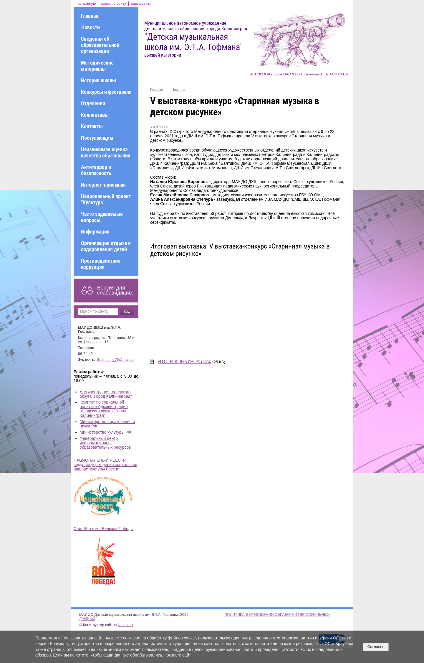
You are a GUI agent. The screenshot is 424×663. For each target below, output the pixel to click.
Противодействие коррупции (100, 264)
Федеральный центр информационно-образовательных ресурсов (105, 443)
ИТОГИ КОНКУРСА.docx (184, 361)
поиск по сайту (113, 3)
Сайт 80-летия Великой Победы (103, 529)
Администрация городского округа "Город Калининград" (106, 394)
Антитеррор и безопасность (96, 170)
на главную (86, 3)
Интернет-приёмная (103, 185)
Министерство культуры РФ (105, 432)
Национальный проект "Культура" (106, 199)
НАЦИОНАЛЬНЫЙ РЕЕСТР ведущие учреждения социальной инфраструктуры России (105, 464)
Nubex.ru (125, 625)
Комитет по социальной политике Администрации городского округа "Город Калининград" (104, 409)
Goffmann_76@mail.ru (115, 360)
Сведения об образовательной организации (100, 45)
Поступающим (97, 138)
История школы (98, 80)
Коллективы (95, 115)
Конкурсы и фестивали (106, 92)
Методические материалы (97, 66)
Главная (89, 16)
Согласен (375, 646)
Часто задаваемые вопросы (102, 217)
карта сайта (141, 3)
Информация (95, 231)
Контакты (92, 126)
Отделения (93, 103)
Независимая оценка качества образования (105, 152)
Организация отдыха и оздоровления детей (106, 246)
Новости (90, 27)
